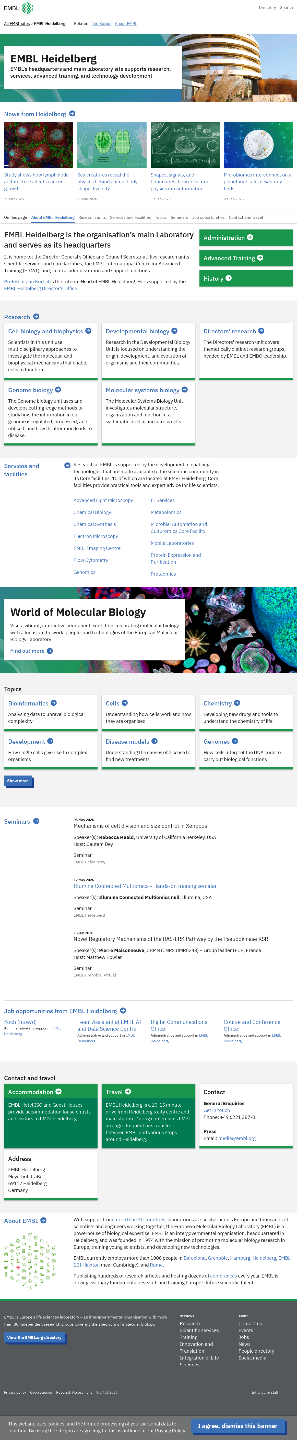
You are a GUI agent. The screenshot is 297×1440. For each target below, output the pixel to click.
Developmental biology (141, 331)
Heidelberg (264, 1258)
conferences (223, 1276)
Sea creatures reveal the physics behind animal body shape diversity (107, 182)
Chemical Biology (92, 512)
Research (17, 317)
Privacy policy (15, 1392)
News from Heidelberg (35, 114)
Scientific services (199, 1330)
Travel (118, 1092)
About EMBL (126, 24)
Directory (267, 8)
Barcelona (195, 1258)
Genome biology (34, 390)
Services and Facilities (130, 218)
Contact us (250, 1323)
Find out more (31, 650)
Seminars (179, 218)
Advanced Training (233, 258)
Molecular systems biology (147, 390)
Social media (252, 1358)
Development (30, 741)
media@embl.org (237, 1138)
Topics (161, 218)
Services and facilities (21, 470)
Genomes (221, 741)
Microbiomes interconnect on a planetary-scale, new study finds (257, 182)
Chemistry (222, 703)
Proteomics (163, 574)
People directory (256, 1351)
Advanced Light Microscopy (103, 500)
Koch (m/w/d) (20, 1022)
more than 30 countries (139, 1219)
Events (246, 1330)
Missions (187, 1316)
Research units (92, 218)
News (245, 1344)
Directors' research (234, 331)
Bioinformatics (32, 703)
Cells (117, 703)
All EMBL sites (17, 24)
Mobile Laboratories (172, 543)
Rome (156, 1265)
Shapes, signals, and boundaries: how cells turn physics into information (179, 182)
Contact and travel (246, 218)
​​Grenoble (218, 1258)
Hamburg (240, 1258)
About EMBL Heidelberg (52, 218)
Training (188, 1337)
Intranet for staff (265, 1392)
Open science (41, 1392)
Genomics (85, 572)
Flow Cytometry (91, 560)
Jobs (244, 1337)
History (218, 278)
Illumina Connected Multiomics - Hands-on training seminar (145, 886)
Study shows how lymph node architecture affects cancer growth (36, 182)
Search (286, 8)
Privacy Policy (170, 1431)
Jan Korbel (101, 24)
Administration (228, 238)
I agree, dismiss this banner (238, 1426)
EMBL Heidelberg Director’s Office (40, 288)
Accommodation (35, 1092)
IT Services (163, 500)
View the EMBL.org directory (34, 1337)
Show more (18, 780)
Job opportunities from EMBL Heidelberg (60, 1011)
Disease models (132, 741)
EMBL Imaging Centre (97, 548)
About (243, 1316)
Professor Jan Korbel (26, 281)
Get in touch (217, 1110)
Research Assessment (74, 1392)
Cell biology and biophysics (49, 331)
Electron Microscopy (96, 536)
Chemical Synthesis (95, 524)
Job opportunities (208, 218)
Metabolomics (166, 512)
